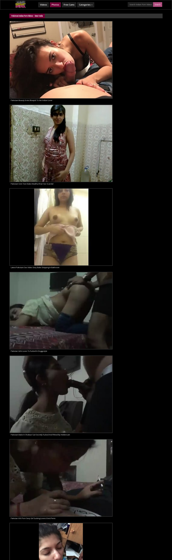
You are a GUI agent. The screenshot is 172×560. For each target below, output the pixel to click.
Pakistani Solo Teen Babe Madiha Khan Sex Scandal (67, 49)
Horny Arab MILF (58, 538)
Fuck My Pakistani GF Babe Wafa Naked (105, 180)
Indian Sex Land (126, 538)
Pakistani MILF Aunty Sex (139, 376)
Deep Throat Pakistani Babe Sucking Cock (106, 376)
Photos (55, 4)
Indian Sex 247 (110, 538)
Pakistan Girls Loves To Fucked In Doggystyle (146, 49)
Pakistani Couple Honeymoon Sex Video (145, 278)
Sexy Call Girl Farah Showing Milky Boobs (27, 180)
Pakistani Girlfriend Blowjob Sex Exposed (67, 310)
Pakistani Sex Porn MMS (21, 245)
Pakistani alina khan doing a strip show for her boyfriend (67, 408)
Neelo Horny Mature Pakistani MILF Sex (145, 147)
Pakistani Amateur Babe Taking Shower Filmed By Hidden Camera (106, 114)
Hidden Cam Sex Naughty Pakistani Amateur (146, 114)
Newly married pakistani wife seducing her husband (146, 408)
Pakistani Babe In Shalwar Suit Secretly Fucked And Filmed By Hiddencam (28, 82)
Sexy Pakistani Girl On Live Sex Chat (64, 278)
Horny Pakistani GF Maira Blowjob (24, 212)
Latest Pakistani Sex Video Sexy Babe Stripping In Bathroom (106, 49)
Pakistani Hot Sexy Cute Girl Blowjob (65, 180)
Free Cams (69, 4)
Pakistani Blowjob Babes (99, 310)
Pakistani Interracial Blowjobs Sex (142, 310)
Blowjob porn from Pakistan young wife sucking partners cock (106, 82)
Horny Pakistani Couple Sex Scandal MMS (67, 441)
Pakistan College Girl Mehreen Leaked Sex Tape (106, 212)
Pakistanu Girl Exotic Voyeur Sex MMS (26, 376)
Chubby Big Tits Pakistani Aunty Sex (64, 212)
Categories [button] (85, 4)
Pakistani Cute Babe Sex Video (101, 278)
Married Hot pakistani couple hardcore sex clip (106, 441)
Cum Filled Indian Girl (77, 538)
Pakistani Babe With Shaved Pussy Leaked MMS (146, 441)
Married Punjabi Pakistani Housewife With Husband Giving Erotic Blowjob (28, 114)
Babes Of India (26, 538)
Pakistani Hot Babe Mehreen (62, 245)
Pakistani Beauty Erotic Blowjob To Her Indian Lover (28, 49)
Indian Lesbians (95, 538)
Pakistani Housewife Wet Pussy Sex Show (146, 343)
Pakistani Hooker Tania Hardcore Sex (65, 343)
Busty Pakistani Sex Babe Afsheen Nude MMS (67, 147)
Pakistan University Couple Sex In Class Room (146, 245)
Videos (43, 4)
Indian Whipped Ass (143, 538)
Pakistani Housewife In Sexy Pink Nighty (27, 310)
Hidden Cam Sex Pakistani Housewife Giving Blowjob (28, 147)
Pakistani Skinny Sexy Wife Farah (142, 212)
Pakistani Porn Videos (59, 376)
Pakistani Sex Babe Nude (21, 408)
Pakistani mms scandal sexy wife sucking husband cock (146, 82)
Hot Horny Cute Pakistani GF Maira (143, 180)
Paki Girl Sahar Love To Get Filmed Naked (106, 474)
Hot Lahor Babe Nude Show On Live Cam (66, 474)
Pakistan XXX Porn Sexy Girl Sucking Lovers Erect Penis (67, 82)
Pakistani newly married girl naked (103, 245)
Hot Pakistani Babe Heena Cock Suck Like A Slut (28, 474)
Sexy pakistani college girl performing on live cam (28, 441)
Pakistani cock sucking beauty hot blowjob (106, 408)
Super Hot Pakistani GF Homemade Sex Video (28, 278)
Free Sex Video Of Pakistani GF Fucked (105, 147)
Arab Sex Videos (42, 538)
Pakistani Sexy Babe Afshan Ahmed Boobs (106, 343)
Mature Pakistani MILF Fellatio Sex (24, 343)
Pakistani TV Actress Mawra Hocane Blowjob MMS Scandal (67, 114)
